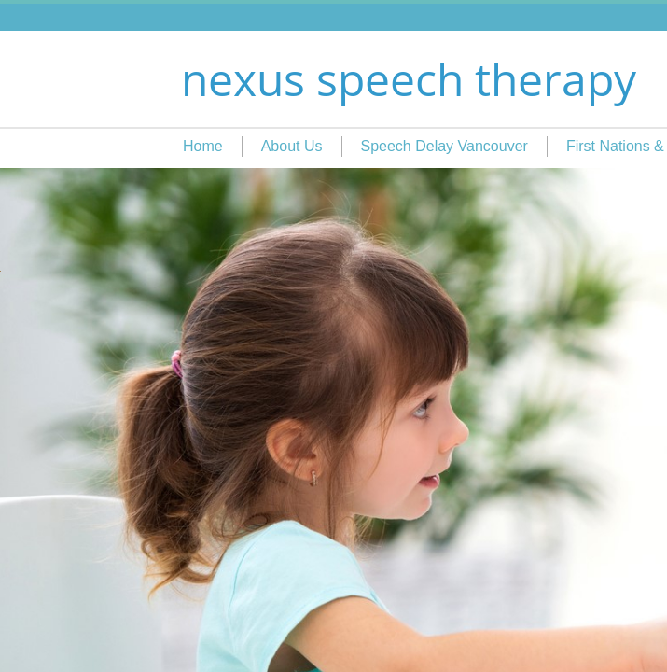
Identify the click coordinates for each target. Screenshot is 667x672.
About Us (292, 146)
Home (203, 146)
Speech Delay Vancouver (444, 146)
